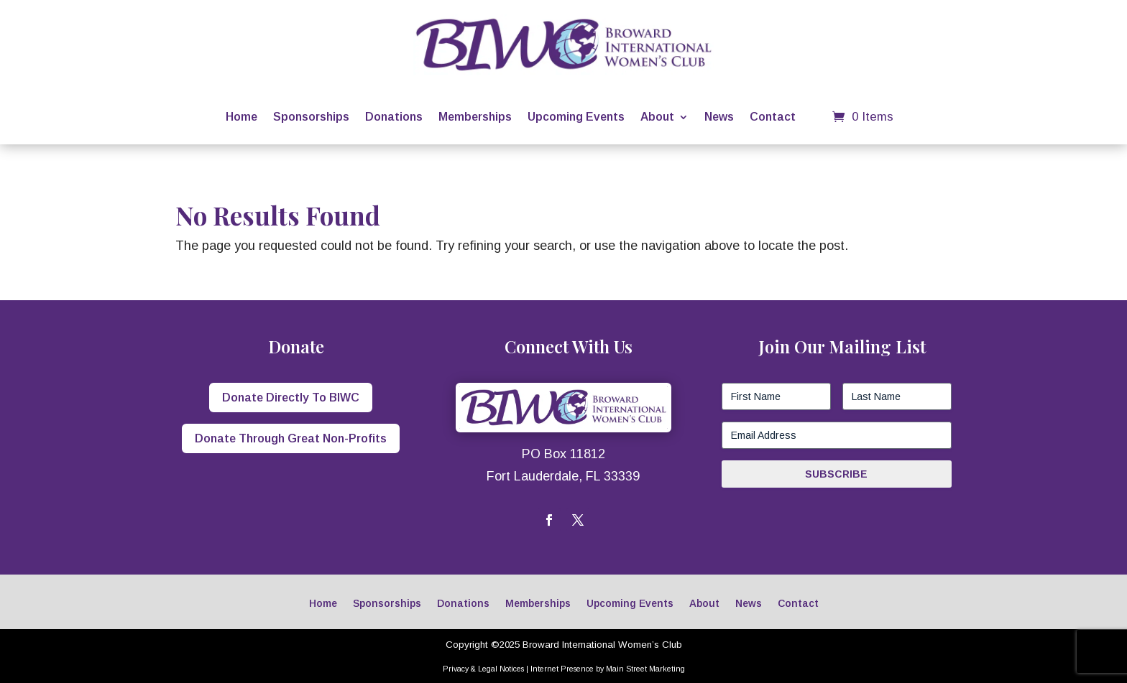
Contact (773, 117)
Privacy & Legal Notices (483, 668)
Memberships (475, 117)
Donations (394, 117)
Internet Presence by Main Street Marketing (607, 668)
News (719, 117)
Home (241, 117)
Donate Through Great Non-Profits (291, 438)
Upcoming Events (576, 117)
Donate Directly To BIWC (290, 397)
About (657, 117)
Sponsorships (311, 117)
